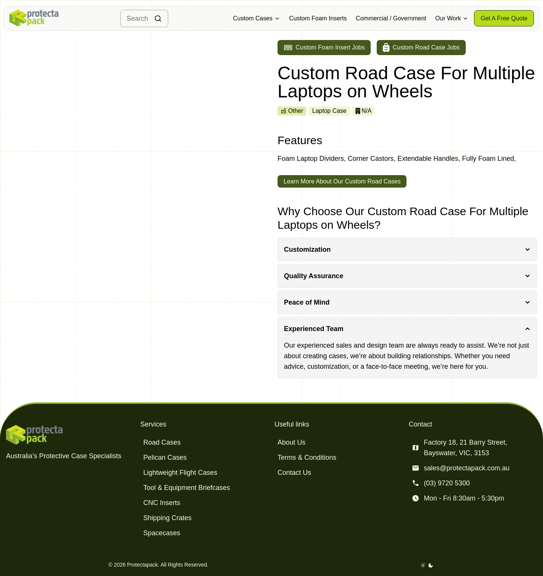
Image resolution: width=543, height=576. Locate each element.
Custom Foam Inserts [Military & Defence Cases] (318, 18)
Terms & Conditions (307, 457)
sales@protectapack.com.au (466, 468)
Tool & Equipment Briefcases (186, 487)
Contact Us (294, 472)
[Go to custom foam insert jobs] (324, 47)
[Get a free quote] (504, 18)
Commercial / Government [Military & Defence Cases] (391, 18)
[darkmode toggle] (426, 565)
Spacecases (161, 533)
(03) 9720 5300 (447, 483)
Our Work (451, 18)
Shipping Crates (167, 518)
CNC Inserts (161, 503)
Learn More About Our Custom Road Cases (342, 181)
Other (292, 111)
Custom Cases (256, 18)
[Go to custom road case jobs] (421, 47)
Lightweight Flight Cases (180, 472)
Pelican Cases (165, 457)
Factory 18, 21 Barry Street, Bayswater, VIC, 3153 (465, 448)
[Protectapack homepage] (70, 435)
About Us (291, 442)
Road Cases (162, 442)
